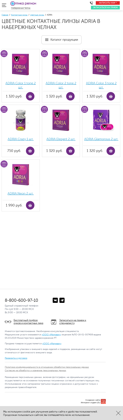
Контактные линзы (19, 15)
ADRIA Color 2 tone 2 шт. (61, 85)
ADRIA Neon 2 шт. (21, 193)
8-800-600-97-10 (21, 300)
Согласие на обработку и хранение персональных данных (35, 370)
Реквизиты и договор (16, 358)
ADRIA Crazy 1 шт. (21, 139)
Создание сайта (92, 400)
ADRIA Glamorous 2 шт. (101, 139)
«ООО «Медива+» (51, 334)
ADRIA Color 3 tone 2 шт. (101, 85)
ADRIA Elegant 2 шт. (60, 139)
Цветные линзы (37, 15)
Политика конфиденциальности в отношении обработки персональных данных (47, 367)
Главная (5, 15)
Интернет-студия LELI (90, 402)
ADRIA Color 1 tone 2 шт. (20, 85)
